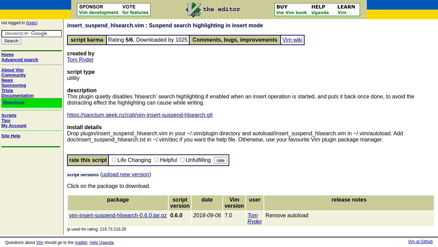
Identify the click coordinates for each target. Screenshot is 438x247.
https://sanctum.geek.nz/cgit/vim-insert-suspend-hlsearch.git (139, 115)
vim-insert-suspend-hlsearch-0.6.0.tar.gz (118, 215)
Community (13, 75)
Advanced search (19, 59)
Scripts (8, 115)
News (7, 80)
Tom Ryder (80, 60)
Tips (6, 120)
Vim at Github (420, 241)
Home (7, 54)
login (31, 22)
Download (13, 102)
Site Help (11, 135)
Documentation (17, 95)
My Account (13, 125)
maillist (81, 242)
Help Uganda (102, 242)
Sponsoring (13, 85)
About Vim (12, 69)
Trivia (7, 90)
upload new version (125, 174)
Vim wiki (292, 40)
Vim (39, 242)
